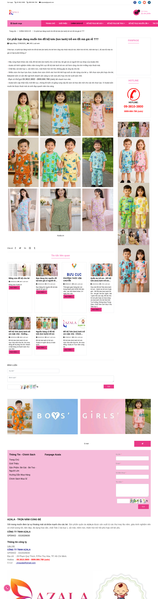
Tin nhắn (119, 482)
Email (118, 463)
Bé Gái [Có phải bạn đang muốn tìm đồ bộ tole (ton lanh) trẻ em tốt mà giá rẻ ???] (23, 467)
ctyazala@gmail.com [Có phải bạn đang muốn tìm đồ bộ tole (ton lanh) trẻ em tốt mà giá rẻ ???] (46, 2)
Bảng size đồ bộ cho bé (19, 278)
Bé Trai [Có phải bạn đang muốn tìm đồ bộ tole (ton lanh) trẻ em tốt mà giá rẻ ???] (31, 467)
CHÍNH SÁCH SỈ (77, 23)
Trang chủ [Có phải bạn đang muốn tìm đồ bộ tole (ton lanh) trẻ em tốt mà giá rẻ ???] (12, 31)
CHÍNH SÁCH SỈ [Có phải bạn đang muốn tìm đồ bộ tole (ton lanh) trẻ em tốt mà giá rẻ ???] (25, 31)
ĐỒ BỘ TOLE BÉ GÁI (95, 23)
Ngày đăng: (12, 43)
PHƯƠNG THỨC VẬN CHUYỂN (72, 279)
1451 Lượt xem (33, 43)
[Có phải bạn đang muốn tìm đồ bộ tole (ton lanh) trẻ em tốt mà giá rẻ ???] (13, 12)
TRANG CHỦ (50, 23)
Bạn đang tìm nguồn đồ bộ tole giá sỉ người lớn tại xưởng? (46, 279)
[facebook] (135, 2)
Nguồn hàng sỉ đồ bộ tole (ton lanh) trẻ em (45, 333)
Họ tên (118, 454)
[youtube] (145, 2)
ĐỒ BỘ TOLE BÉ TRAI (116, 23)
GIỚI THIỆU (63, 23)
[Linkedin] (25, 248)
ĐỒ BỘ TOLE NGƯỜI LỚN (139, 23)
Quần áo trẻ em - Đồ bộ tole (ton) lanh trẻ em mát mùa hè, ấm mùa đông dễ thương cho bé (101, 279)
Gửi (108, 386)
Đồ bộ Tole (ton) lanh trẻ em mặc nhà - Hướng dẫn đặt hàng (19, 333)
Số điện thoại (120, 473)
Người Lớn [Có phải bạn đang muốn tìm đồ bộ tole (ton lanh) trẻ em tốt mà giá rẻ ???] (14, 471)
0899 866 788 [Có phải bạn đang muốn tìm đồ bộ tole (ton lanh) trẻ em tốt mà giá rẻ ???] (32, 2)
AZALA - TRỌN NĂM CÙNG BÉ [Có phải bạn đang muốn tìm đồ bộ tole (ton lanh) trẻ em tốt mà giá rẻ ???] (24, 519)
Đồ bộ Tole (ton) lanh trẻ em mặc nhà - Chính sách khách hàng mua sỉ (74, 333)
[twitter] (140, 2)
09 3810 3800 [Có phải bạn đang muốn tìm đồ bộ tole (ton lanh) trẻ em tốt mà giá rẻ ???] (20, 2)
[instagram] (150, 2)
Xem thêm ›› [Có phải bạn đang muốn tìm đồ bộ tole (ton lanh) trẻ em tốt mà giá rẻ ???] (14, 288)
